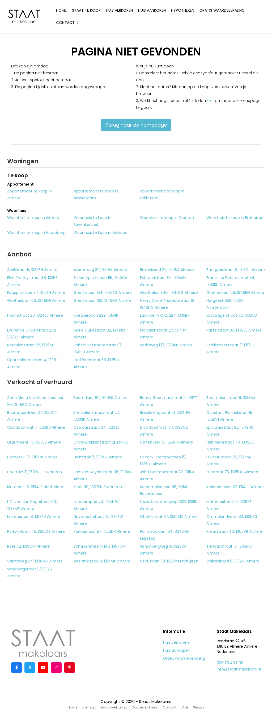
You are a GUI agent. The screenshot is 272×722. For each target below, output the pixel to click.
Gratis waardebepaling (222, 10)
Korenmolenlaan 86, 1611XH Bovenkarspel (164, 490)
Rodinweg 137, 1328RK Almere (166, 345)
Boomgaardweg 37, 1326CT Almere (32, 416)
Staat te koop (86, 10)
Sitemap (88, 707)
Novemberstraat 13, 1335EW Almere (98, 520)
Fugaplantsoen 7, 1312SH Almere (36, 292)
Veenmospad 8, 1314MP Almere (102, 561)
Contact (68, 22)
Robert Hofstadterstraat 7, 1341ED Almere (98, 348)
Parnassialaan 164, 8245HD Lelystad (164, 535)
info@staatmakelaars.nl (239, 669)
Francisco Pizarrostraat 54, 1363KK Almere (230, 281)
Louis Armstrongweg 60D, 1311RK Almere (168, 505)
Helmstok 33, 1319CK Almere (32, 457)
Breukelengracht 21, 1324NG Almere (165, 416)
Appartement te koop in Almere (29, 194)
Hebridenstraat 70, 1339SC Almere (230, 446)
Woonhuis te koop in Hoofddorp (36, 232)
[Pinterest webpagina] (69, 667)
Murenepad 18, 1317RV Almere (33, 516)
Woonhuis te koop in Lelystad (101, 232)
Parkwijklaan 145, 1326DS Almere (36, 531)
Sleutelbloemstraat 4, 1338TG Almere (34, 363)
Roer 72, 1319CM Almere (28, 546)
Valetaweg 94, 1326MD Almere (35, 561)
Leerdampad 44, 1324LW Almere (96, 505)
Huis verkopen (119, 10)
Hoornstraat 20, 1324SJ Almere (35, 315)
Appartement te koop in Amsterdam (96, 194)
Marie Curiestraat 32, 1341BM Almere (99, 334)
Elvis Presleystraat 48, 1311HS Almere (32, 281)
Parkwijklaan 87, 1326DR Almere (102, 531)
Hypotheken (182, 10)
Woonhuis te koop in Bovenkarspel (92, 221)
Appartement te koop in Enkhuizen (162, 194)
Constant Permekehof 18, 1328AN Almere (229, 416)
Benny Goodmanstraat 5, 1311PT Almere (168, 401)
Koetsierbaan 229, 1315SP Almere (96, 319)
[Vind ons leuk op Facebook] (16, 667)
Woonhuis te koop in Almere (33, 217)
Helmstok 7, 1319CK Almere (98, 457)
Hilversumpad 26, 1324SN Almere (229, 460)
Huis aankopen (152, 10)
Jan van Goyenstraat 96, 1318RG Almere (103, 475)
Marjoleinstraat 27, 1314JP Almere (163, 334)
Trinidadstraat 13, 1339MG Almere (229, 550)
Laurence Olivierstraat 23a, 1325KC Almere (32, 334)
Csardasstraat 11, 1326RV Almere (36, 427)
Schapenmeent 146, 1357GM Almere (100, 550)
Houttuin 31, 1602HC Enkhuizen (34, 472)
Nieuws (198, 707)
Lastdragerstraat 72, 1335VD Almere (231, 319)
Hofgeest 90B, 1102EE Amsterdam (225, 304)
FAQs (185, 707)
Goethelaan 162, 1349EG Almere (102, 300)
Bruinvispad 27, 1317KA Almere (167, 269)
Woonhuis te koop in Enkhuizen (235, 217)
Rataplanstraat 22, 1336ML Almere (30, 348)
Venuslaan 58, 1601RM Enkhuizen (169, 561)
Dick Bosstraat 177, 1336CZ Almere (164, 431)
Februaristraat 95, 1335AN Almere (163, 281)
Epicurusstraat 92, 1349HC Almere (230, 431)
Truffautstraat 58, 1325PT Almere (97, 363)
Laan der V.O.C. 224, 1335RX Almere (165, 319)
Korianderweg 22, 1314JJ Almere (235, 486)
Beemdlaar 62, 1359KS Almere (101, 397)
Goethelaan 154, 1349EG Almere (103, 292)
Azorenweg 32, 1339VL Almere (100, 269)
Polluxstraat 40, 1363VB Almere (234, 531)
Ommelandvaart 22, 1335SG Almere (231, 520)
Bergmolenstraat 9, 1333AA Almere (230, 401)
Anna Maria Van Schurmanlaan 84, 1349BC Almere (36, 401)
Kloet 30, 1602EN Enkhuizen (98, 486)
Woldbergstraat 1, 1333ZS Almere (29, 572)
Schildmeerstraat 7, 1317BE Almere (230, 348)
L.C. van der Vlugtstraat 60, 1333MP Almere (32, 505)
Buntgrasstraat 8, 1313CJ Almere (235, 269)
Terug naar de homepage (136, 125)
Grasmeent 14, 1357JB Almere (34, 442)
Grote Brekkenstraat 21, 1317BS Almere (101, 446)
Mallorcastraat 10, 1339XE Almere (229, 505)
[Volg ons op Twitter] (29, 667)
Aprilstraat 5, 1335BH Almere (32, 269)
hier (210, 100)
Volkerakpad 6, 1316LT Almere (232, 561)
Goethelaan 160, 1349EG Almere (36, 300)
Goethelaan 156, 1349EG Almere (169, 292)
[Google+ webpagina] (56, 667)
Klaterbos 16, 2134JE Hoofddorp (35, 486)
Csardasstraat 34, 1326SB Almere (97, 431)
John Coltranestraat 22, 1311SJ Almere (167, 475)
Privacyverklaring (113, 707)
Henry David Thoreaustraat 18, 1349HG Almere (167, 304)
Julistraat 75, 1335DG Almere (232, 472)
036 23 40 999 (230, 662)
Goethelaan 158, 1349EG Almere (235, 292)
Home (61, 10)
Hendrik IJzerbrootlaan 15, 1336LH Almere (163, 460)
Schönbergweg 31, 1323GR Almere (163, 550)
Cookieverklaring (145, 707)
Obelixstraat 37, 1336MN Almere (169, 516)
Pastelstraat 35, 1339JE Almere (234, 330)
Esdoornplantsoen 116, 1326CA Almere (100, 281)
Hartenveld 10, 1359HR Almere (166, 442)
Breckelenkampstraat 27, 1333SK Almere (97, 416)
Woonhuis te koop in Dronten (167, 217)
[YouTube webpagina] (43, 667)
